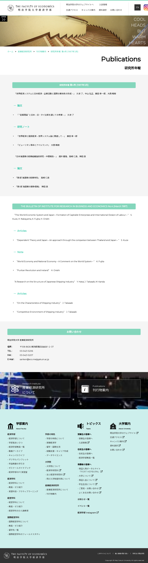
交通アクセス (72, 10)
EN (137, 7)
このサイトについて (104, 553)
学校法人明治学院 (138, 553)
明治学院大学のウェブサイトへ (80, 4)
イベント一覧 (83, 506)
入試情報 (103, 4)
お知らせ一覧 (83, 499)
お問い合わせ (116, 10)
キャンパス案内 (88, 10)
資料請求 (103, 10)
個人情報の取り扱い (122, 553)
